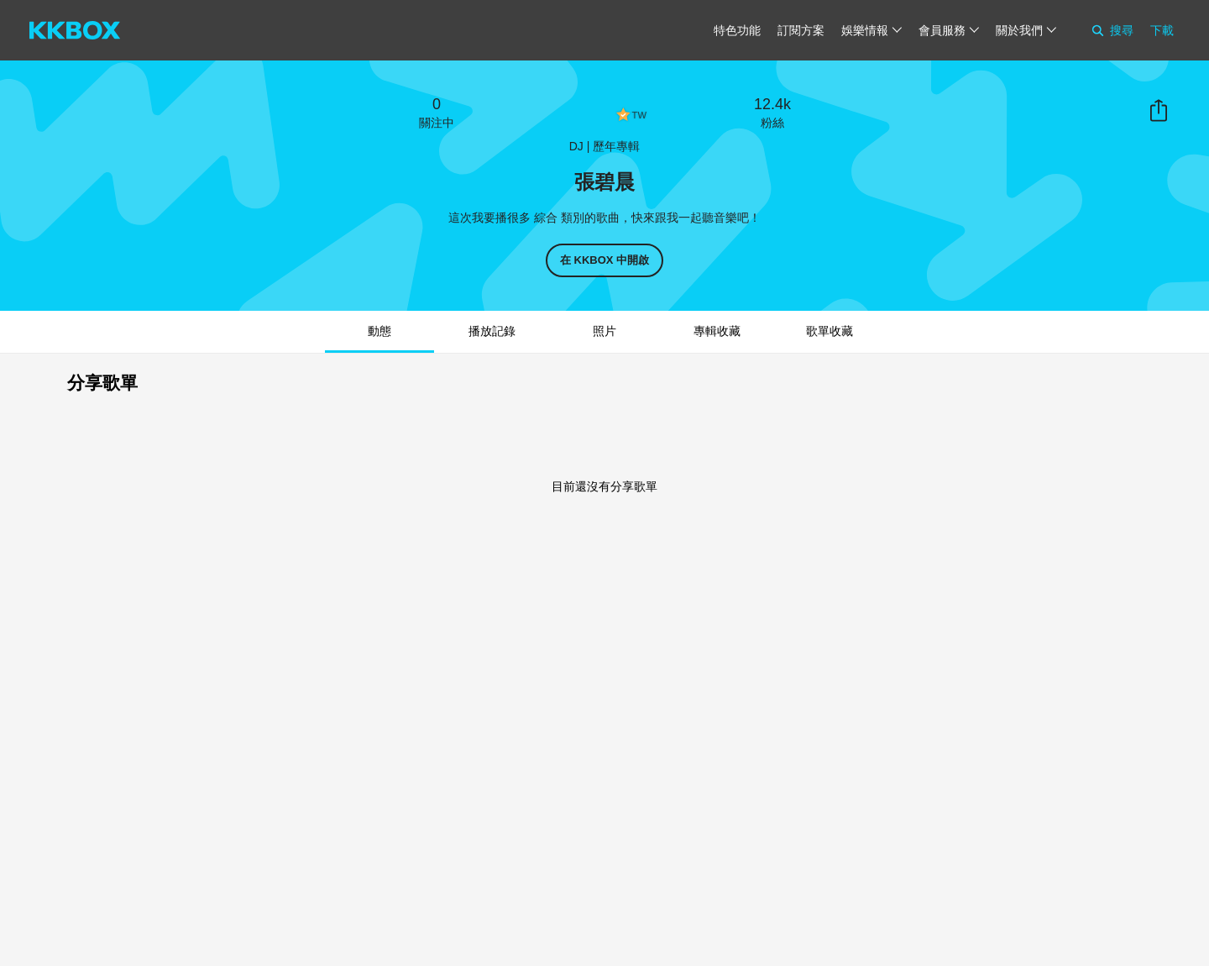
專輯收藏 (717, 331)
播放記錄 (492, 331)
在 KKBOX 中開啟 (604, 260)
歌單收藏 (829, 331)
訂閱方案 (800, 30)
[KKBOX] (74, 30)
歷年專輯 (616, 146)
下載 (1162, 30)
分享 (1158, 111)
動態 (379, 331)
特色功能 (737, 30)
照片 (604, 331)
